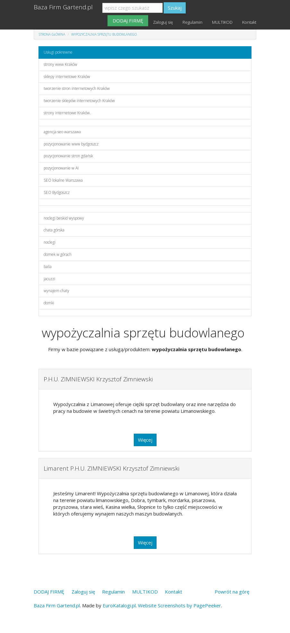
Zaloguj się (163, 22)
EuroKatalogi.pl (119, 605)
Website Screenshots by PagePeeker (179, 605)
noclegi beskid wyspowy (64, 218)
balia (48, 266)
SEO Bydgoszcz (57, 192)
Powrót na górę (232, 591)
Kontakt (249, 22)
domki (49, 303)
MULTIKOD (222, 22)
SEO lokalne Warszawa (63, 180)
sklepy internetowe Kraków (67, 76)
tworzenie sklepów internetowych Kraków (79, 100)
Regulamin (192, 22)
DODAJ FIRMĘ (128, 20)
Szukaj (175, 7)
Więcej (145, 440)
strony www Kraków (60, 64)
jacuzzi (49, 279)
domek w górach (58, 254)
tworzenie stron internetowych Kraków (77, 88)
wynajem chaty (56, 290)
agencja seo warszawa (62, 131)
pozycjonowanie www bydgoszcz (71, 144)
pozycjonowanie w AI (61, 168)
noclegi (49, 242)
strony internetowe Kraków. (67, 113)
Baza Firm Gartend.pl (63, 7)
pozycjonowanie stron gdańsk (68, 156)
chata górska (54, 230)
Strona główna (52, 34)
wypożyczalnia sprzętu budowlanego (104, 34)
